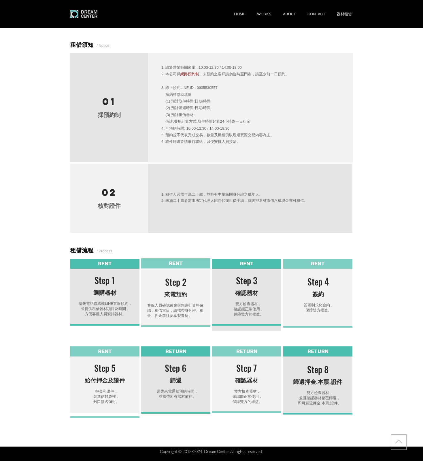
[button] (344, 14)
